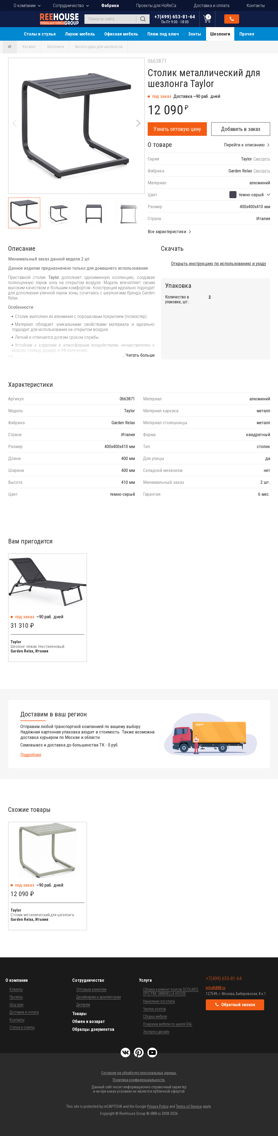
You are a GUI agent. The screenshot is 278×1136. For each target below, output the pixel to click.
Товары (79, 1013)
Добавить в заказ (240, 129)
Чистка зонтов (154, 1009)
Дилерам (83, 1004)
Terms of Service (189, 1106)
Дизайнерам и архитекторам (98, 997)
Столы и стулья (40, 34)
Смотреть (262, 159)
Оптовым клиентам (91, 989)
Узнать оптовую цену (177, 129)
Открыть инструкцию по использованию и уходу (218, 263)
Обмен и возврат (88, 1021)
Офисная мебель (121, 34)
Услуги (145, 980)
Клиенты (16, 989)
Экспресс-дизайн (156, 1031)
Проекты (16, 997)
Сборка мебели (155, 1016)
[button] (138, 123)
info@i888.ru (215, 988)
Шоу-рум (16, 1004)
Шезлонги (220, 34)
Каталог (29, 46)
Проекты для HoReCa (156, 5)
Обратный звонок (232, 19)
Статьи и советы (22, 1027)
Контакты (256, 5)
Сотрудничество (68, 5)
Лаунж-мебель (80, 34)
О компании (25, 5)
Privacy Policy (158, 1106)
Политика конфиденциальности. (139, 1080)
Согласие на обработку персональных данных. (139, 1073)
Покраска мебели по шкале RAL (167, 1024)
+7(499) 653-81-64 (174, 19)
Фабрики (110, 5)
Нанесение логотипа (159, 1001)
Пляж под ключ (163, 34)
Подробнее (30, 754)
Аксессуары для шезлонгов (99, 46)
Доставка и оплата (211, 5)
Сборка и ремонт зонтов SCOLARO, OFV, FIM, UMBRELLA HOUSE (170, 991)
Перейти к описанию (244, 144)
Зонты (194, 34)
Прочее (246, 34)
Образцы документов (93, 1029)
